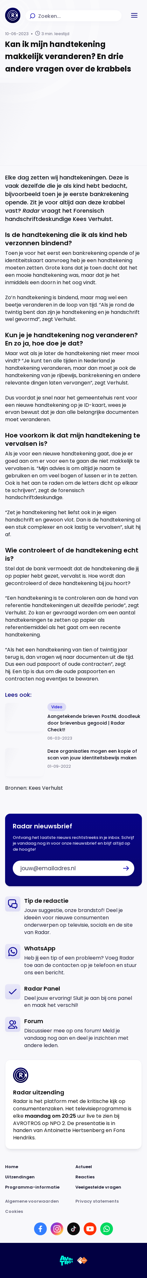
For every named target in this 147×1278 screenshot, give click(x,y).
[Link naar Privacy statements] (108, 1201)
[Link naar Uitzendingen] (38, 1177)
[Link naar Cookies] (73, 1211)
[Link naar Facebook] (40, 1228)
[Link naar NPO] (82, 1260)
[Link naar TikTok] (73, 1228)
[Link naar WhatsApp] (106, 1228)
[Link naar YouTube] (90, 1228)
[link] (73, 916)
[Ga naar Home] (12, 15)
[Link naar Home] (38, 1167)
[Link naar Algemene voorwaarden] (38, 1201)
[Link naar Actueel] (108, 1167)
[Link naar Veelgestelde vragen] (108, 1187)
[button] (134, 15)
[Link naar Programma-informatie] (38, 1187)
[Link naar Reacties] (108, 1177)
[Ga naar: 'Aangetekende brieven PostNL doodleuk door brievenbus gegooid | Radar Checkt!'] (73, 722)
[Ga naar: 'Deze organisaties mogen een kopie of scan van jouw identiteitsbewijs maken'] (73, 762)
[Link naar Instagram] (57, 1228)
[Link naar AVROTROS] (66, 1260)
